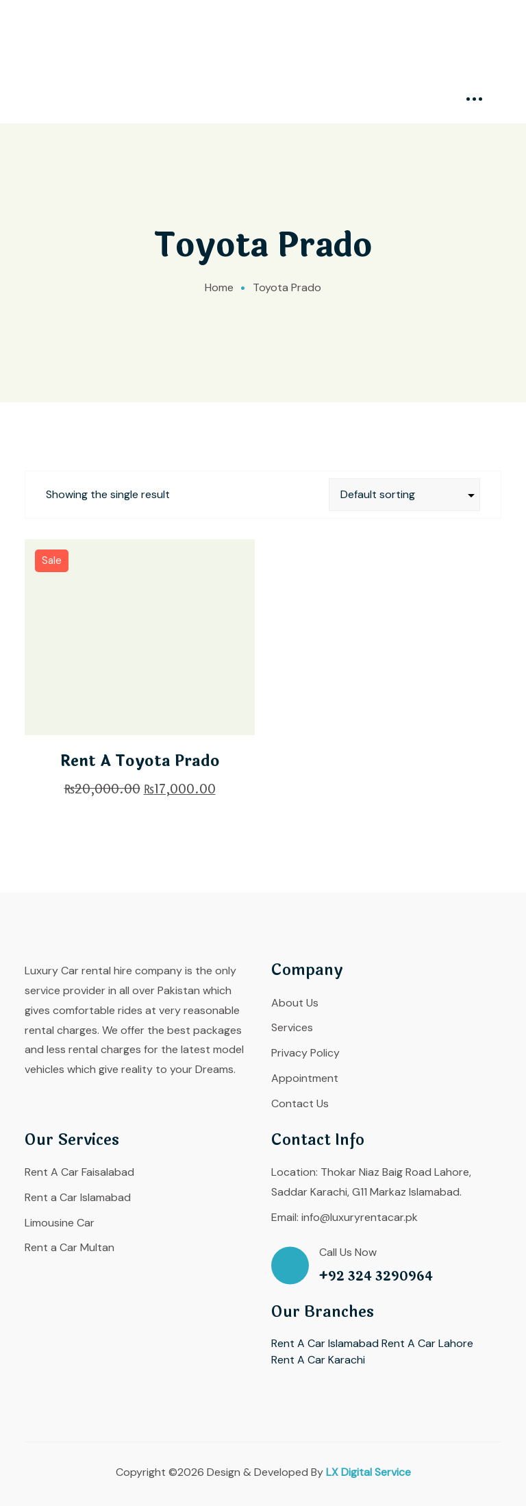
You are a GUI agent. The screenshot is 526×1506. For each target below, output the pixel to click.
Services (292, 1027)
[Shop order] (404, 494)
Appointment (304, 1078)
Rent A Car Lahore (427, 1343)
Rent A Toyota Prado (140, 761)
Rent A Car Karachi (318, 1360)
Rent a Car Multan (69, 1247)
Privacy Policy (305, 1053)
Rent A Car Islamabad (325, 1343)
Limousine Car (60, 1222)
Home (219, 287)
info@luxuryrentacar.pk (359, 1217)
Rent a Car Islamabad (78, 1197)
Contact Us (300, 1103)
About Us (294, 1003)
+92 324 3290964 (376, 1277)
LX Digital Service (368, 1472)
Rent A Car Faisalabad (79, 1172)
